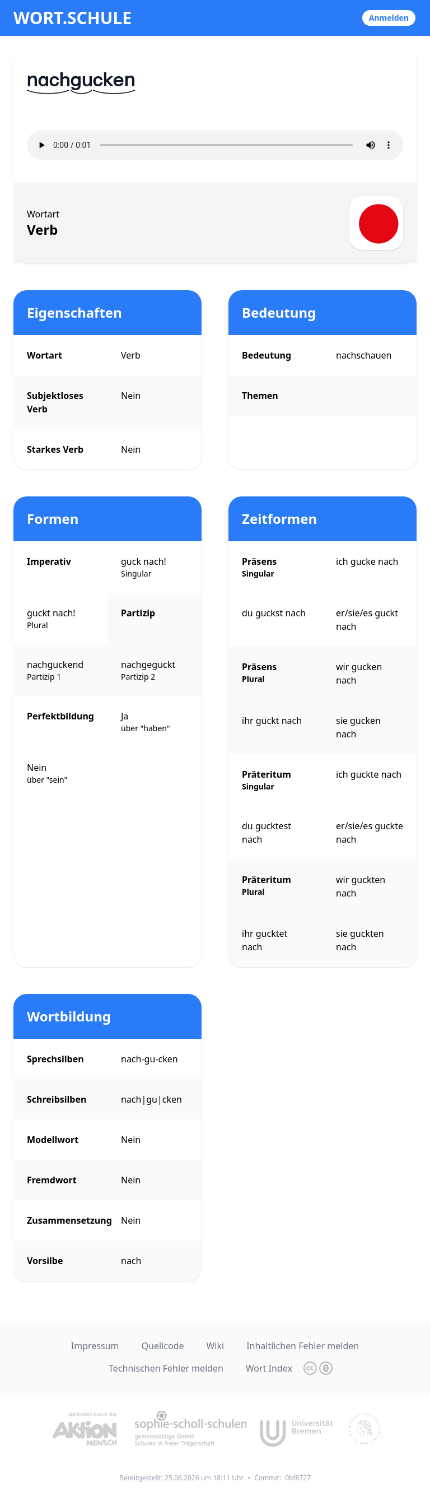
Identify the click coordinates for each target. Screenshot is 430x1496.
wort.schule (72, 18)
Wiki (215, 1346)
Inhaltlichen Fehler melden (302, 1346)
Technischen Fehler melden (166, 1368)
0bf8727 (298, 1478)
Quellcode (163, 1346)
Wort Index (269, 1368)
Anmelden (389, 17)
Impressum (95, 1346)
